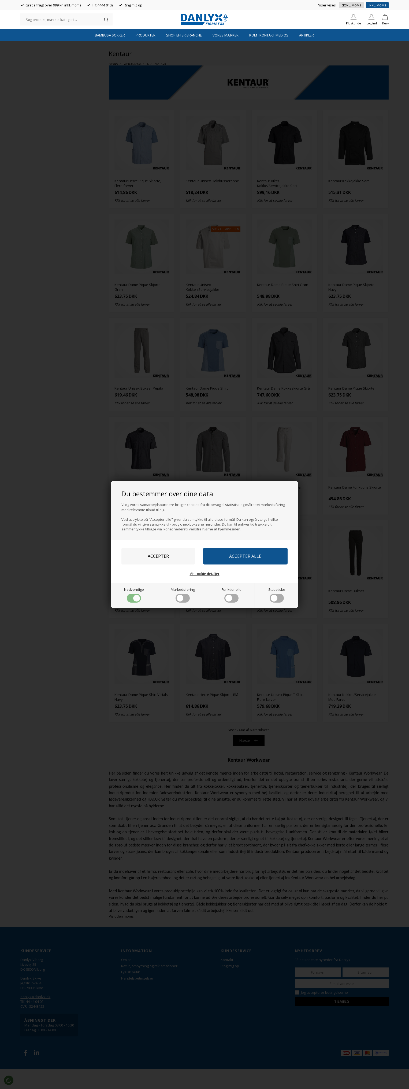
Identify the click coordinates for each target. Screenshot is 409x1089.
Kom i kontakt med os (268, 55)
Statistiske (276, 595)
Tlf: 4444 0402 (102, 5)
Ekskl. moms (351, 5)
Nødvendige (134, 595)
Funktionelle (231, 595)
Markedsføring (183, 595)
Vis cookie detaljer (205, 573)
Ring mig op (133, 5)
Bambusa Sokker (110, 55)
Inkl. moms (377, 5)
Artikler (306, 55)
